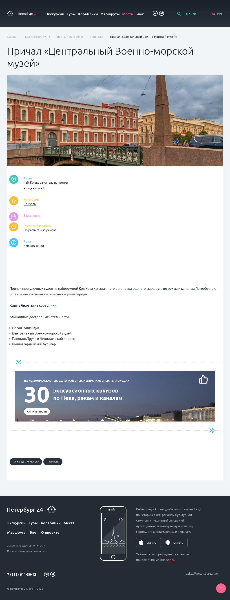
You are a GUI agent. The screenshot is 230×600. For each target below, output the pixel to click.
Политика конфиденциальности (27, 551)
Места (127, 13)
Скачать (151, 542)
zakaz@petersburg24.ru (202, 573)
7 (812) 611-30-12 (21, 574)
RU (212, 13)
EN (219, 13)
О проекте (50, 532)
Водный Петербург (26, 461)
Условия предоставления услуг (27, 545)
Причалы (30, 204)
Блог (139, 13)
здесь (170, 560)
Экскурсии (55, 13)
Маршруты (110, 13)
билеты (27, 305)
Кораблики (88, 13)
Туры (71, 13)
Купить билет (37, 411)
